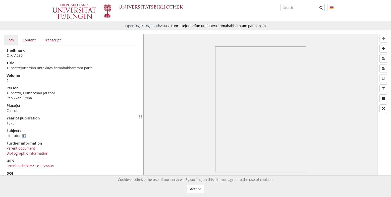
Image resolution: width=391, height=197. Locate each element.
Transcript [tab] (52, 40)
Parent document (21, 148)
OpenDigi (133, 25)
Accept (195, 188)
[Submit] (321, 7)
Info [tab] (11, 40)
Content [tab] (29, 40)
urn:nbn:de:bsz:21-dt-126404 (30, 165)
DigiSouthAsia (155, 25)
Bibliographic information (27, 153)
